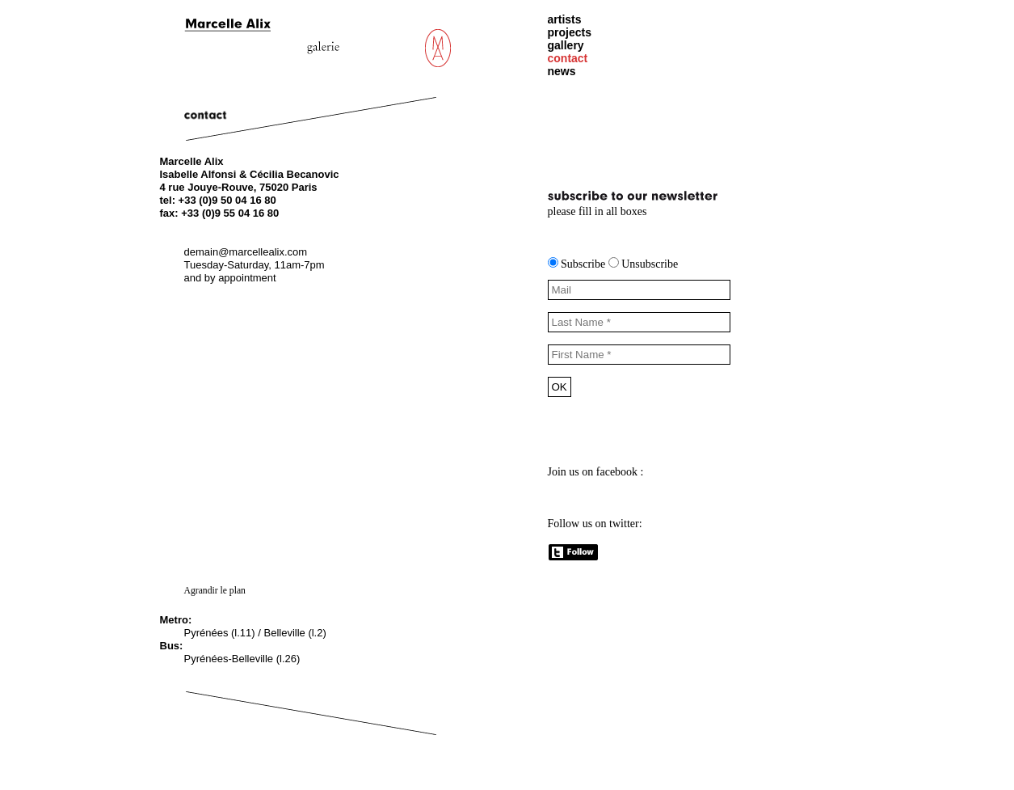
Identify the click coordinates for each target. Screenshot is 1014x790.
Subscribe (578, 264)
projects (569, 32)
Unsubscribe (643, 264)
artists (565, 19)
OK (559, 387)
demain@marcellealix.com (246, 252)
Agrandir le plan (215, 590)
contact (568, 58)
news (562, 71)
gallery (566, 45)
